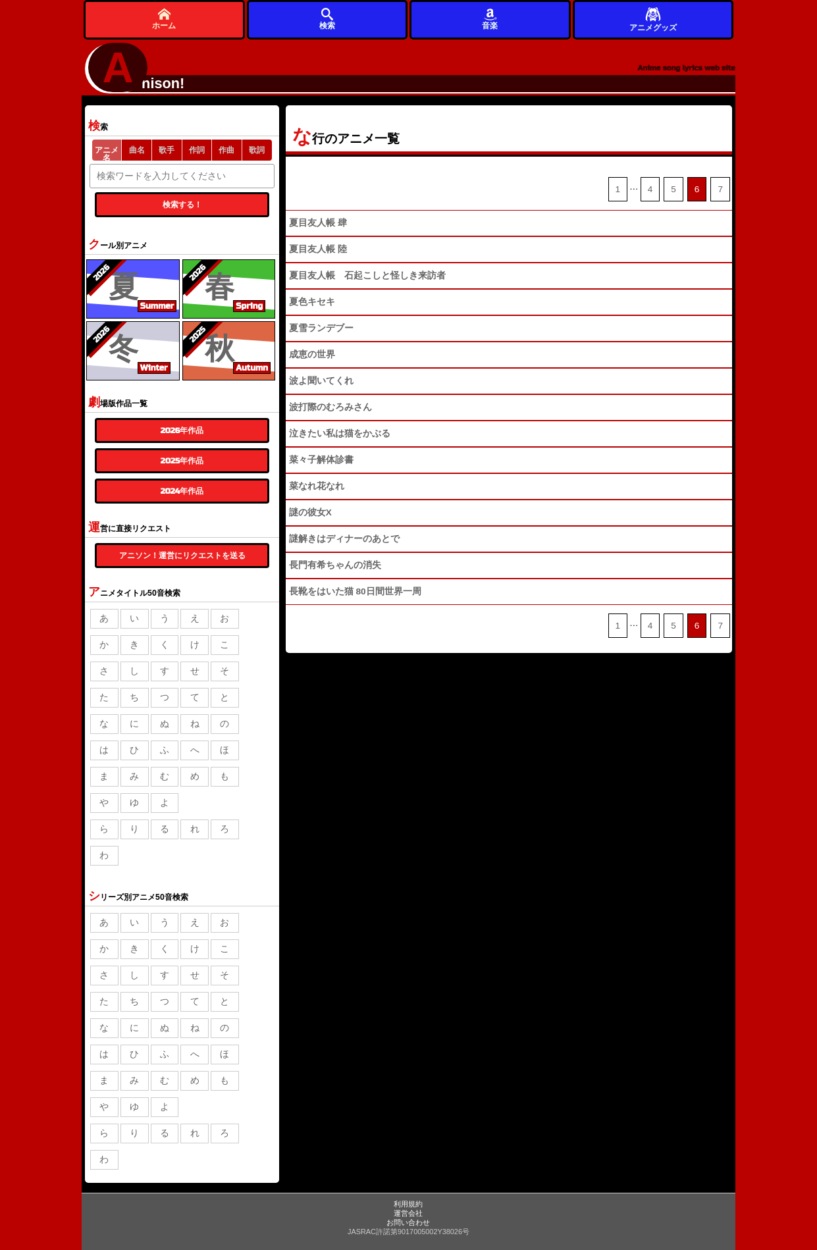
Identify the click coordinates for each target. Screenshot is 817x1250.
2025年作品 (182, 460)
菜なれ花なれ (316, 486)
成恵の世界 (312, 354)
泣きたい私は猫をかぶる (339, 433)
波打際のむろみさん (330, 407)
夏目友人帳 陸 (318, 249)
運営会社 (408, 1213)
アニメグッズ (653, 19)
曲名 (137, 150)
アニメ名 (107, 153)
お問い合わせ (408, 1222)
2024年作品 (182, 491)
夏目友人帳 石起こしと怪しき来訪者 (367, 275)
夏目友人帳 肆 (318, 223)
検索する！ (182, 204)
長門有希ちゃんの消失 (335, 565)
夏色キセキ (312, 302)
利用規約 (408, 1204)
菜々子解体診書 (321, 460)
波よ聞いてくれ (321, 381)
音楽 (490, 19)
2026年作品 (182, 430)
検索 (327, 19)
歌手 (166, 150)
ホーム (164, 19)
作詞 (197, 150)
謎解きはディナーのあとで (344, 539)
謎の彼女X (310, 512)
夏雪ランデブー (321, 328)
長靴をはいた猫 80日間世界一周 (355, 591)
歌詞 (257, 150)
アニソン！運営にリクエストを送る (182, 555)
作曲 (226, 150)
